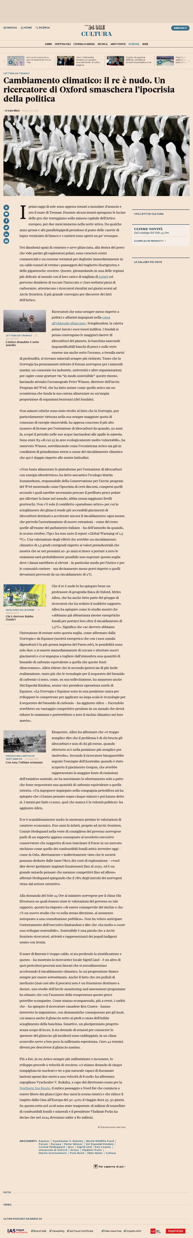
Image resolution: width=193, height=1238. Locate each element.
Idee (145, 44)
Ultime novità (148, 228)
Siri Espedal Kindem (100, 1144)
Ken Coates (103, 1146)
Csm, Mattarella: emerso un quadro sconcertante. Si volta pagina (88, 61)
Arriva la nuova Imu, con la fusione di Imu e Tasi (38, 60)
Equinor (44, 1140)
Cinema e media (84, 44)
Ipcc (71, 1146)
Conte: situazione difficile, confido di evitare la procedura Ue (138, 60)
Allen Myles (95, 1152)
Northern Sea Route (35, 1088)
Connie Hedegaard (52, 1146)
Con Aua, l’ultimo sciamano (24, 762)
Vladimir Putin (92, 1149)
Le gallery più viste (148, 262)
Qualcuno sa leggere (20, 610)
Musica (103, 44)
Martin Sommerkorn (53, 1152)
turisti (103, 277)
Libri (48, 44)
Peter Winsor (73, 1144)
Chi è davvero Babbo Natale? (20, 618)
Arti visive (118, 44)
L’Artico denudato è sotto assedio (22, 343)
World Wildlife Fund (100, 1140)
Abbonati (180, 28)
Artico (74, 1149)
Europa (56, 1144)
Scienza (133, 44)
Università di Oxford (53, 1149)
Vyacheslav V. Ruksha (68, 1140)
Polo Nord (77, 1152)
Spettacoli (63, 44)
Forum (43, 1144)
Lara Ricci (14, 110)
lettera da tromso (19, 335)
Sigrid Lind (84, 1146)
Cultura (96, 33)
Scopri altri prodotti (150, 241)
